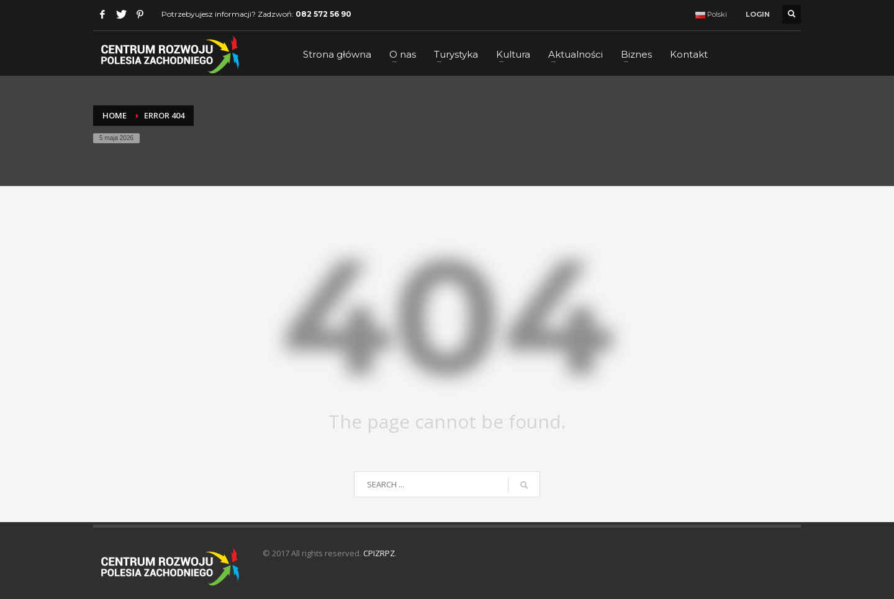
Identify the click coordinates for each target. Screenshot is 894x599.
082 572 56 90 (323, 14)
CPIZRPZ (379, 553)
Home (114, 115)
